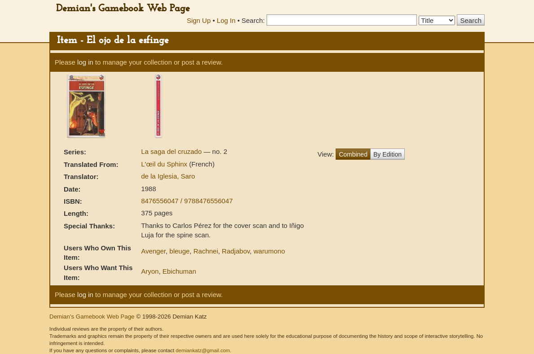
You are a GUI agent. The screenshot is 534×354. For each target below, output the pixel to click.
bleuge (180, 251)
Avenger (153, 251)
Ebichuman (179, 271)
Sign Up (198, 20)
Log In (226, 20)
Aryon (149, 271)
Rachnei (205, 251)
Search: (253, 20)
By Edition (387, 154)
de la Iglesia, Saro (168, 176)
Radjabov (235, 251)
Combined (353, 154)
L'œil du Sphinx (165, 164)
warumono (269, 251)
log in (85, 62)
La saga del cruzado (172, 151)
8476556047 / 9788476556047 (186, 201)
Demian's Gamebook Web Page (123, 9)
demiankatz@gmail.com (202, 350)
